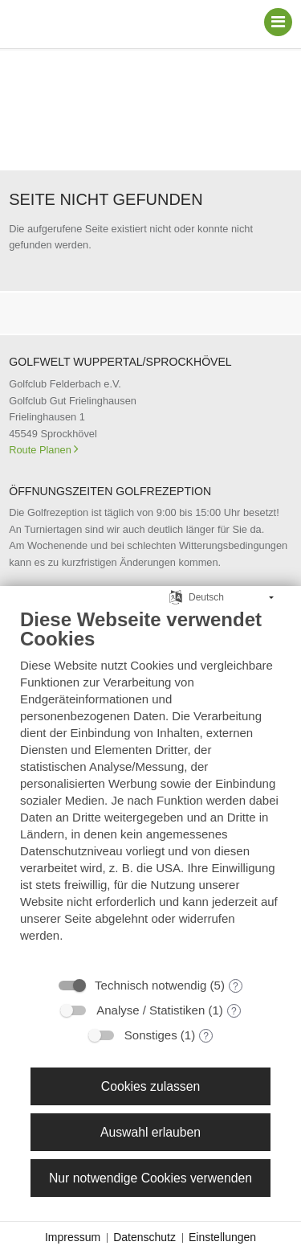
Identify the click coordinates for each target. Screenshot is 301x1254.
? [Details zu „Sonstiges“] (206, 1036)
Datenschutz (144, 1237)
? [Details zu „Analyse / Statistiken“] (234, 1011)
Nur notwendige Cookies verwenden (150, 1178)
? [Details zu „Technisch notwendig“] (235, 986)
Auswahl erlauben (150, 1132)
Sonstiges (150, 1035)
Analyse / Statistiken (150, 1010)
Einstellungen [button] (222, 1237)
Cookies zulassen (150, 1086)
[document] (150, 787)
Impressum (72, 1237)
